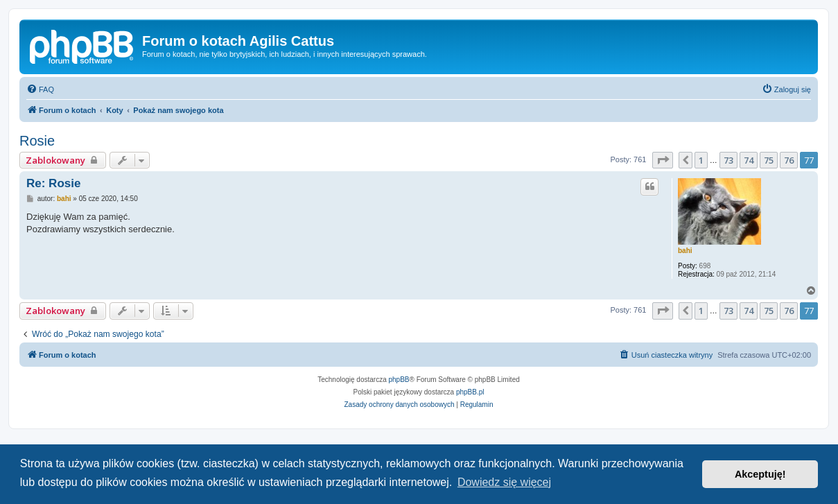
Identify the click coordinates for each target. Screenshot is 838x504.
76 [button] (789, 160)
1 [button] (701, 160)
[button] (662, 160)
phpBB (399, 379)
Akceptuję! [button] (760, 474)
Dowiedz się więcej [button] (504, 482)
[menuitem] (40, 89)
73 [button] (728, 160)
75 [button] (769, 160)
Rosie (37, 140)
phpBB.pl (470, 392)
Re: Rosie (53, 183)
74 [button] (748, 160)
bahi (685, 250)
